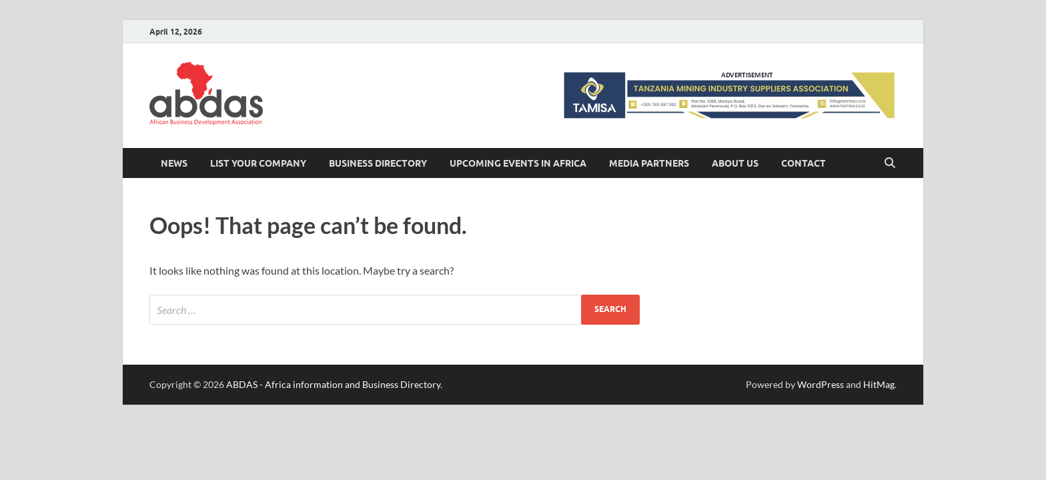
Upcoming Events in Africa (518, 163)
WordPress (820, 384)
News (174, 163)
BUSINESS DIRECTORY (378, 163)
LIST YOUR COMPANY (258, 163)
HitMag (879, 384)
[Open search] (890, 163)
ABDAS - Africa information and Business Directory (333, 384)
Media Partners (649, 163)
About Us (735, 163)
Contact (803, 163)
